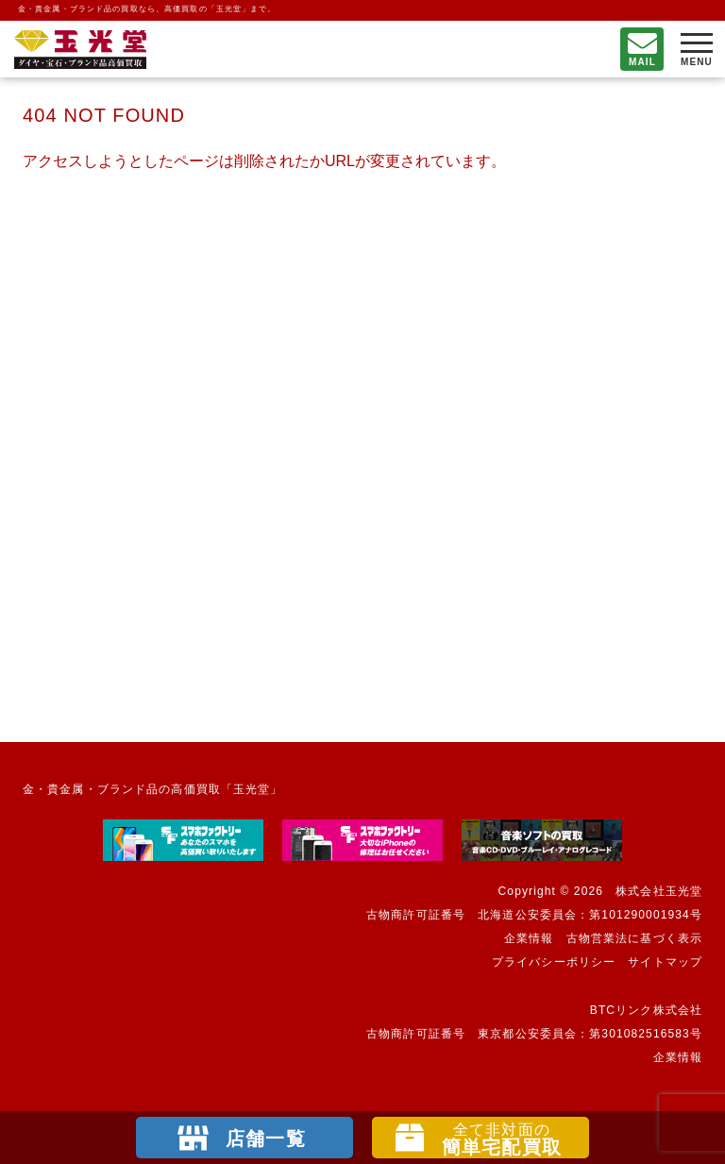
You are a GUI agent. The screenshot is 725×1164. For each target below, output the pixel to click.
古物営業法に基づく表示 (634, 938)
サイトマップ (665, 962)
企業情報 (528, 938)
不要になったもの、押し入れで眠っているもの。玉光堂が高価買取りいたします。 (80, 49)
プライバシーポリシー (553, 962)
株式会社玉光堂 (658, 891)
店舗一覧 (265, 1138)
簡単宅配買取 (502, 1139)
